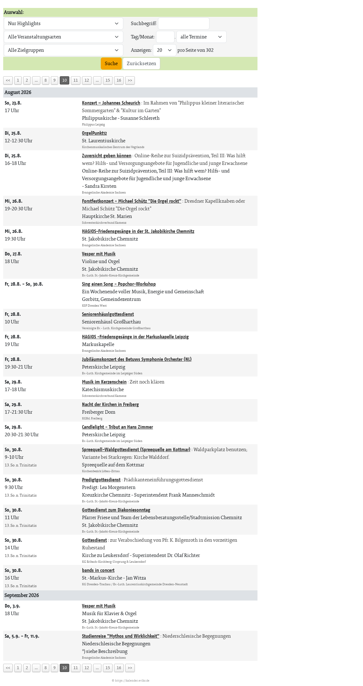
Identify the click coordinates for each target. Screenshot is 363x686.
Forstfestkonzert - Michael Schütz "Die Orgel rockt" (131, 201)
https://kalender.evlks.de (132, 680)
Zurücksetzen (141, 63)
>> (130, 80)
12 (87, 80)
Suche (111, 63)
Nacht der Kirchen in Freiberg (110, 404)
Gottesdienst (94, 540)
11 (75, 80)
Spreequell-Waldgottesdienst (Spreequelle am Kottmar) (136, 449)
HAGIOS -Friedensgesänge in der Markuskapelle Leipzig (135, 336)
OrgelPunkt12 (94, 133)
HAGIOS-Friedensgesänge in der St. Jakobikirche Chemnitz (138, 231)
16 (119, 80)
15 (108, 80)
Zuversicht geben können (106, 155)
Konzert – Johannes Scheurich (111, 102)
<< (8, 80)
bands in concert (98, 570)
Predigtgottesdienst (101, 479)
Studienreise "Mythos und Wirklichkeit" (120, 636)
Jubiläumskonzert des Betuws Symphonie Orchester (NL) (137, 359)
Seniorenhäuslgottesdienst (108, 314)
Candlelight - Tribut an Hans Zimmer (117, 427)
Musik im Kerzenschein (104, 381)
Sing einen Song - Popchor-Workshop (119, 284)
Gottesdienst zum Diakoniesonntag (116, 509)
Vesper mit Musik (98, 253)
